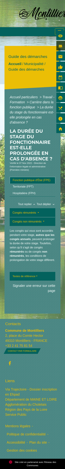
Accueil (14, 64)
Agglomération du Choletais (25, 404)
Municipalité (34, 64)
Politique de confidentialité (26, 434)
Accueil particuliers (24, 97)
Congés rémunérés (24, 212)
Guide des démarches (26, 69)
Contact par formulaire (22, 351)
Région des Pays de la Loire (26, 409)
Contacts (13, 323)
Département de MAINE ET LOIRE (31, 399)
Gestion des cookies (22, 450)
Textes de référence (23, 276)
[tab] (32, 180)
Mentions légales (17, 426)
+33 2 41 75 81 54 (18, 346)
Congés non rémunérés (27, 221)
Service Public (16, 414)
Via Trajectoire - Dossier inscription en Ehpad (31, 391)
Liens (10, 381)
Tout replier (27, 204)
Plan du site (38, 442)
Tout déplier (46, 204)
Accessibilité (16, 442)
